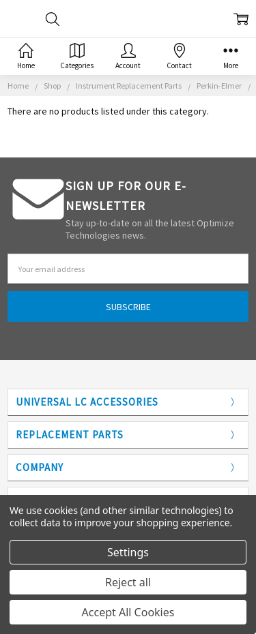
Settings (128, 552)
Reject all (128, 582)
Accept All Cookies (128, 612)
